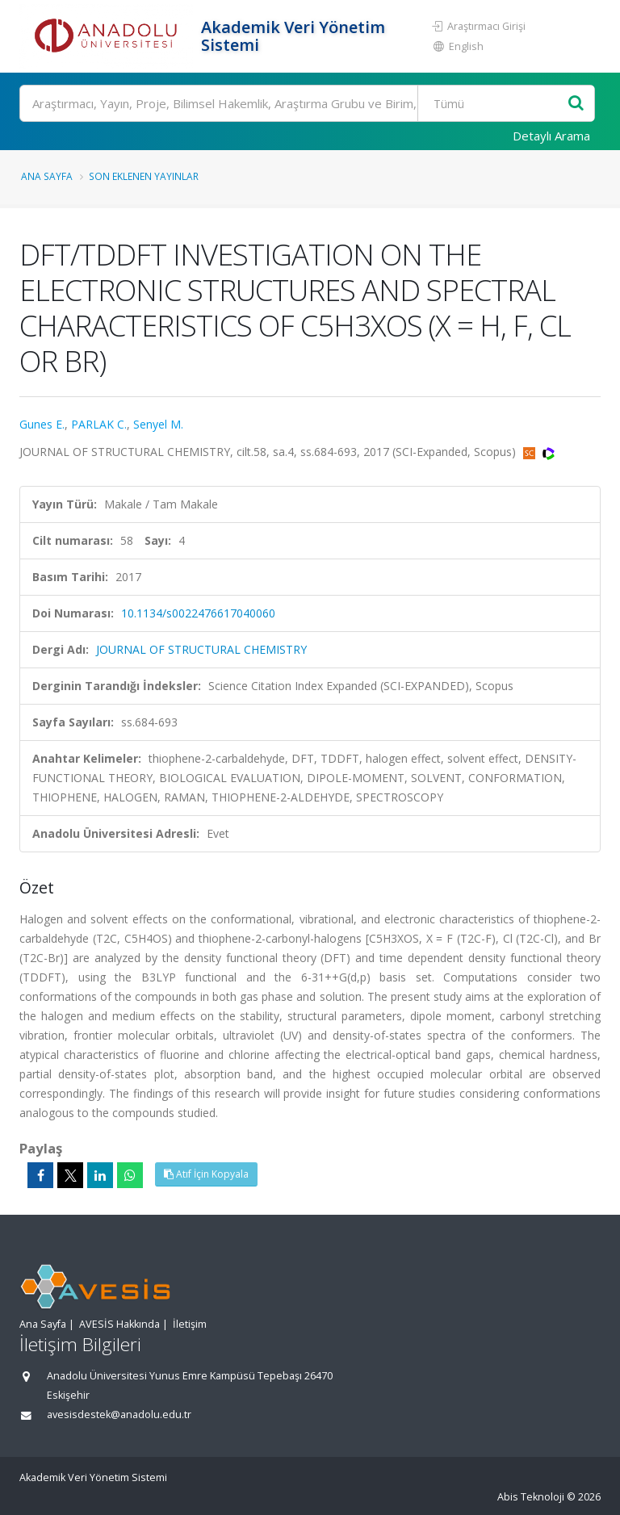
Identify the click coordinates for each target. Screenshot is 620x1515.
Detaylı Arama (551, 136)
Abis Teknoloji (530, 1497)
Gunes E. (42, 424)
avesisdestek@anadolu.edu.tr (119, 1414)
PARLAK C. (99, 424)
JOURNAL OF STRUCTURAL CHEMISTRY (201, 649)
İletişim (190, 1324)
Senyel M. (158, 424)
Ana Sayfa (47, 175)
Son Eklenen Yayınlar (144, 175)
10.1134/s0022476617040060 (198, 613)
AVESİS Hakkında (119, 1324)
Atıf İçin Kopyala (206, 1174)
